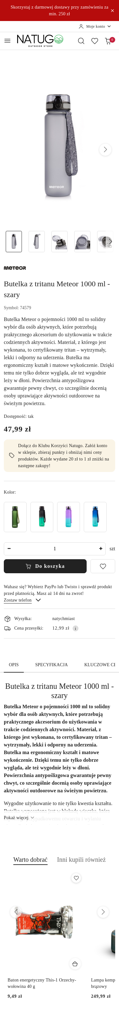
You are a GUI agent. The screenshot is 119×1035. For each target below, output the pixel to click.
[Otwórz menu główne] (7, 40)
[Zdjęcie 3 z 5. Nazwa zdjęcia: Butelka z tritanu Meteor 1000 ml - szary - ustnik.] (60, 241)
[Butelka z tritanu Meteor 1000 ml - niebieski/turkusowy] (95, 517)
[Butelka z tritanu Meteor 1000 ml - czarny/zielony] (42, 517)
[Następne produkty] (103, 912)
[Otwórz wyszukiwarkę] (81, 41)
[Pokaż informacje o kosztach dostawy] (75, 628)
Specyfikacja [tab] (51, 664)
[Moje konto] (95, 26)
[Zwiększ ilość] (100, 549)
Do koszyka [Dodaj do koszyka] (45, 566)
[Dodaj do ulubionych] (102, 566)
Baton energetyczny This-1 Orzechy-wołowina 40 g (42, 983)
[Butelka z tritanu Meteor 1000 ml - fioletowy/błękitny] (68, 517)
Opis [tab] (14, 664)
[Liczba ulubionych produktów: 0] (94, 41)
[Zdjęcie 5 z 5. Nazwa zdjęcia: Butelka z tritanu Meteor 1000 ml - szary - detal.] (105, 241)
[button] (105, 149)
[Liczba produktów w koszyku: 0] (107, 41)
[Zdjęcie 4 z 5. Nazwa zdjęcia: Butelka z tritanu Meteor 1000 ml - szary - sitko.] (82, 241)
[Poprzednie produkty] (16, 912)
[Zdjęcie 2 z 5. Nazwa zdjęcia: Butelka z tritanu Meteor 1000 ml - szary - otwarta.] (37, 241)
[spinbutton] (55, 549)
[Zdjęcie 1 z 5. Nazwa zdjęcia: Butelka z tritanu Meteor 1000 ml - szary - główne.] (14, 241)
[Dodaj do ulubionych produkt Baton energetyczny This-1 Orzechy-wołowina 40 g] (76, 878)
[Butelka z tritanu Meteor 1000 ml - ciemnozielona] (15, 517)
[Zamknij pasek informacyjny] (112, 10)
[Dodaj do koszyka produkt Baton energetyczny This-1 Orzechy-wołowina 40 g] (75, 963)
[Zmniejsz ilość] (9, 549)
